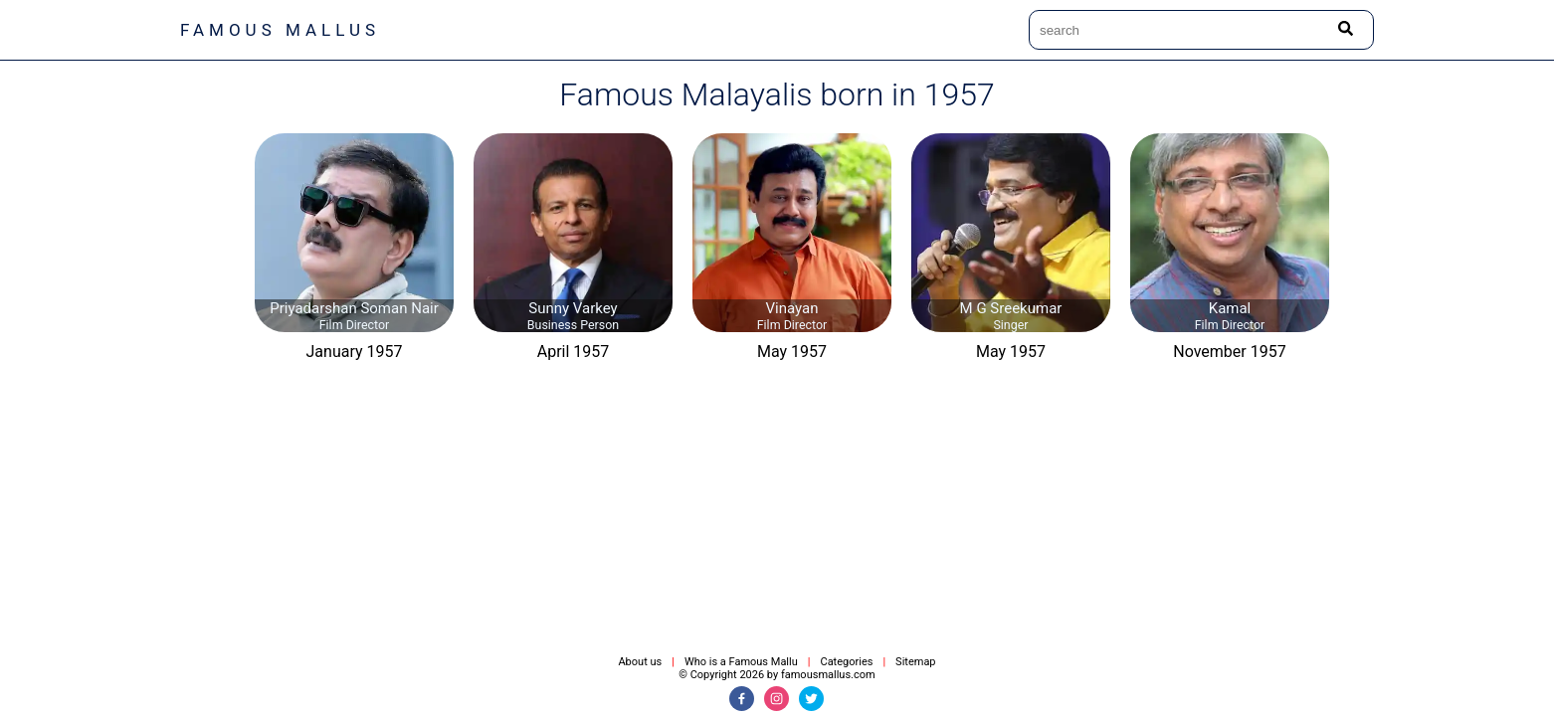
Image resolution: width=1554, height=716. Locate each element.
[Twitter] (811, 698)
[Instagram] (776, 698)
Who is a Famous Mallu (741, 661)
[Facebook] (741, 698)
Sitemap (915, 661)
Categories (846, 661)
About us (640, 661)
